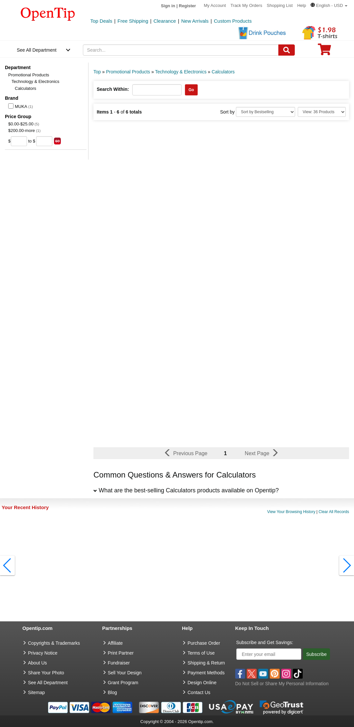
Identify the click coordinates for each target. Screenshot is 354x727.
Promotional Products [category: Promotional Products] (128, 71)
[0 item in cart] (324, 51)
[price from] (19, 141)
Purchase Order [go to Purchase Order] (204, 643)
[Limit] (322, 112)
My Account (215, 5)
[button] (329, 5)
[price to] (44, 141)
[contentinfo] (48, 13)
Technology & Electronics (35, 81)
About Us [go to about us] (37, 662)
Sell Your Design (125, 672)
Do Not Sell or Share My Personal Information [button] (282, 683)
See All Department (37, 50)
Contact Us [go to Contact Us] (199, 692)
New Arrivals (195, 21)
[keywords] (181, 50)
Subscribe (316, 654)
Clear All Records (333, 511)
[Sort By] (265, 112)
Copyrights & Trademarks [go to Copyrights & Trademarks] (54, 643)
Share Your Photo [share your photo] (46, 672)
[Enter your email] (268, 654)
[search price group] (57, 141)
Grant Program (123, 682)
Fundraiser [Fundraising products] (119, 662)
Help (301, 5)
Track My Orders (246, 5)
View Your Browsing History (291, 511)
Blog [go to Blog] (112, 692)
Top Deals (101, 21)
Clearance (164, 21)
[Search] (286, 50)
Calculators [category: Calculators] (223, 71)
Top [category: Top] (97, 71)
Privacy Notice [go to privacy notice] (42, 653)
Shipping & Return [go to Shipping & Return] (206, 662)
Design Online (202, 682)
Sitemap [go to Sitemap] (36, 692)
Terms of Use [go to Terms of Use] (201, 653)
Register (187, 5)
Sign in (168, 5)
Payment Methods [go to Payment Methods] (206, 672)
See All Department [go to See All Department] (48, 682)
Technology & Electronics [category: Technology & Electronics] (180, 71)
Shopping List (280, 5)
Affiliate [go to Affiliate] (115, 643)
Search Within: (113, 89)
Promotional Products (28, 74)
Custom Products (233, 21)
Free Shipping (132, 21)
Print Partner (121, 653)
